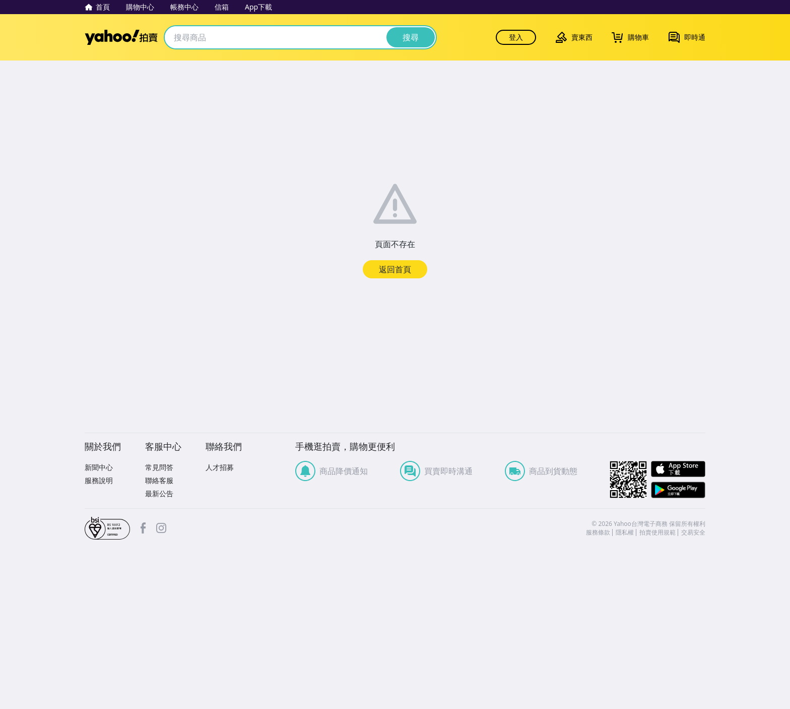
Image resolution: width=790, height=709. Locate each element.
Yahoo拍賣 (121, 37)
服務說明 (99, 480)
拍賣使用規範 (657, 532)
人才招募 (220, 467)
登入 (516, 37)
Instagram (161, 528)
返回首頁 (395, 269)
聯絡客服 (159, 480)
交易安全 (693, 532)
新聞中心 (99, 467)
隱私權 (625, 532)
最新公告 (159, 493)
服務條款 (598, 532)
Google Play (678, 490)
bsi (107, 528)
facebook (143, 528)
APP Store (678, 469)
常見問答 (159, 467)
